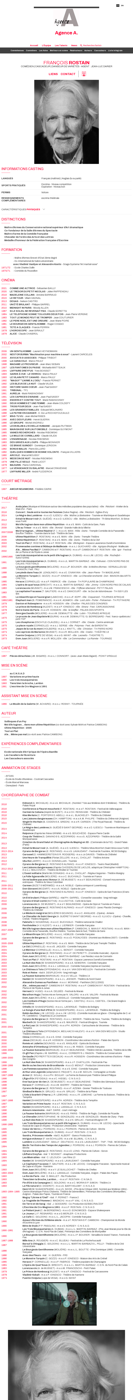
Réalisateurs (76, 51)
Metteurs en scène (59, 51)
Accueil (34, 45)
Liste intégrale (115, 51)
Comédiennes (17, 51)
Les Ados (43, 51)
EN (122, 5)
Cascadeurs (100, 51)
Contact (68, 74)
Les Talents (61, 45)
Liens (53, 74)
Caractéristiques (23, 209)
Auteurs (88, 51)
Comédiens (31, 51)
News (74, 45)
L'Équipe (46, 45)
